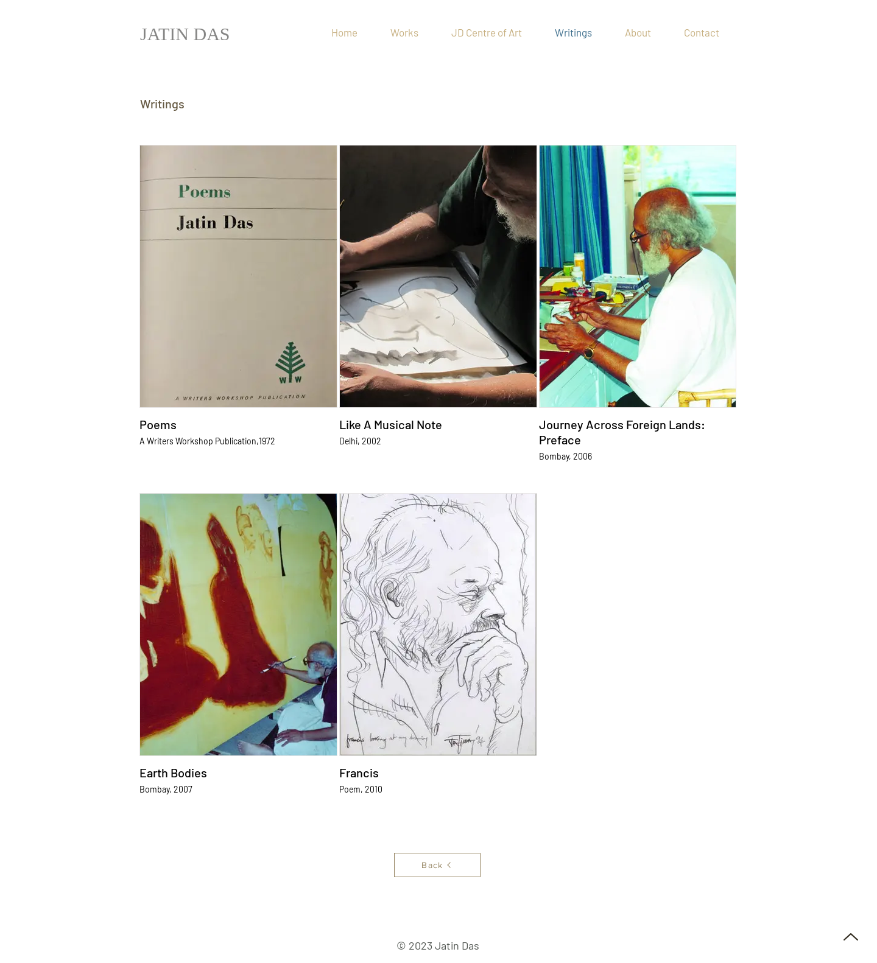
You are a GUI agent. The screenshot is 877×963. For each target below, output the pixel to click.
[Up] (850, 936)
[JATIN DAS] (187, 33)
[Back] (437, 865)
